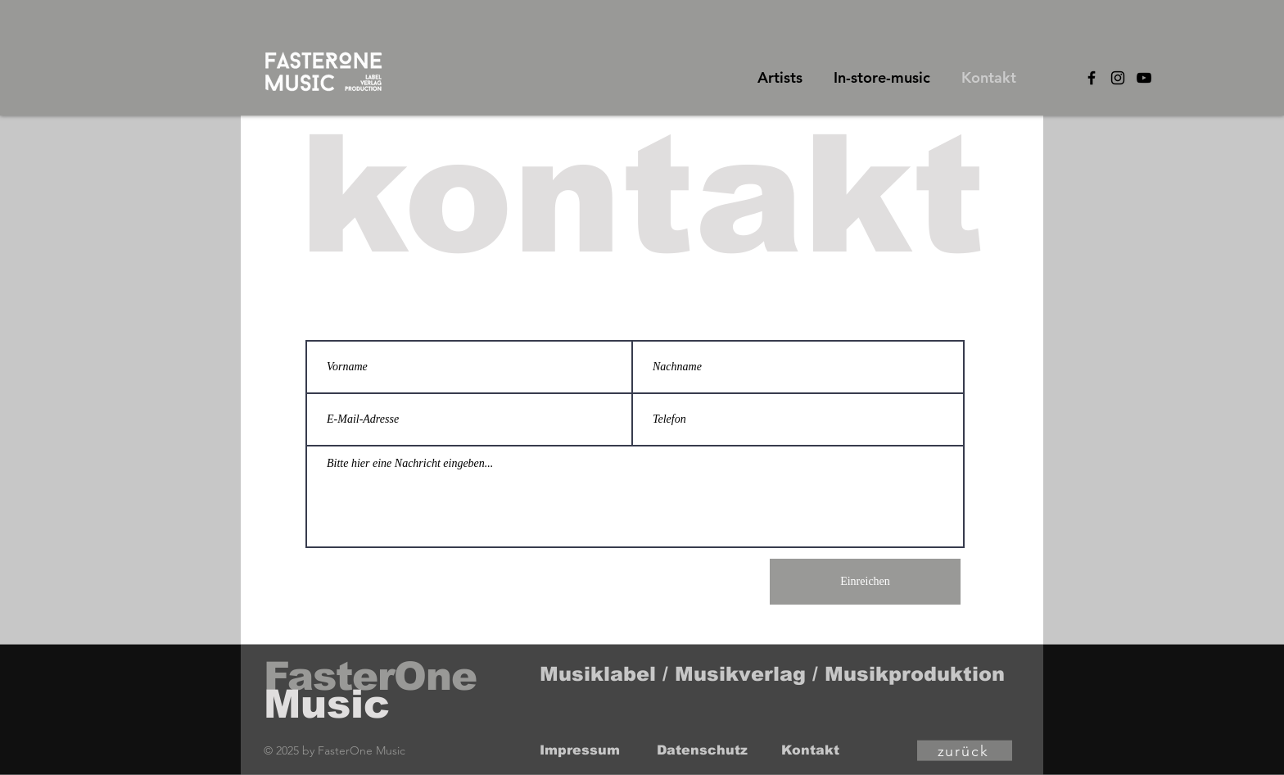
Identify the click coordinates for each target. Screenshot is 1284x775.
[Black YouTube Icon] (1144, 78)
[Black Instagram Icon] (1118, 78)
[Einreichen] (865, 582)
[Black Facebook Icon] (1092, 78)
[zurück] (964, 751)
